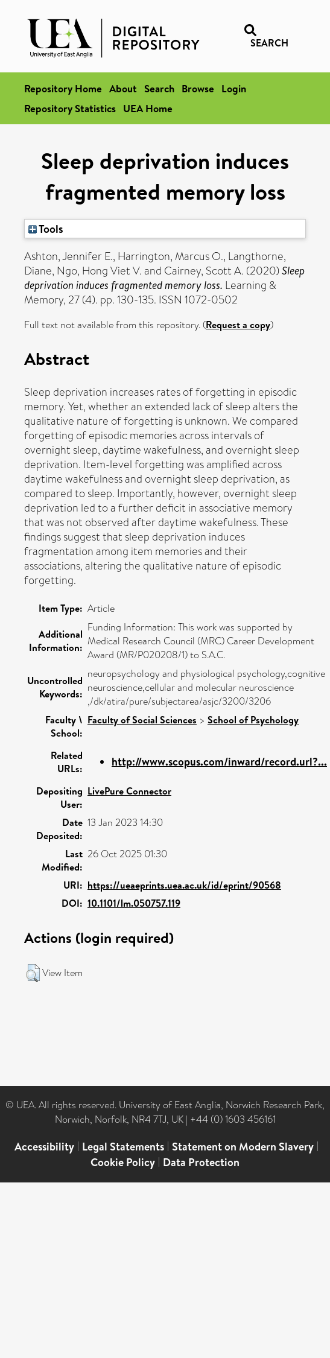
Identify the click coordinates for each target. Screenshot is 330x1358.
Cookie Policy (122, 1162)
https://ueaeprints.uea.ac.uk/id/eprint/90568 (184, 885)
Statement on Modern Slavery (243, 1146)
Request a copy (238, 324)
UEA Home (148, 108)
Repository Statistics (70, 108)
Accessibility (44, 1146)
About (123, 88)
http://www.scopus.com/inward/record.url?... (219, 761)
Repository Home (63, 88)
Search (159, 88)
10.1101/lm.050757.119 (133, 903)
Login (233, 88)
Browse (198, 88)
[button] (33, 973)
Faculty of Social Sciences (142, 719)
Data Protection (201, 1162)
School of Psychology (253, 719)
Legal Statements (123, 1146)
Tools (45, 228)
